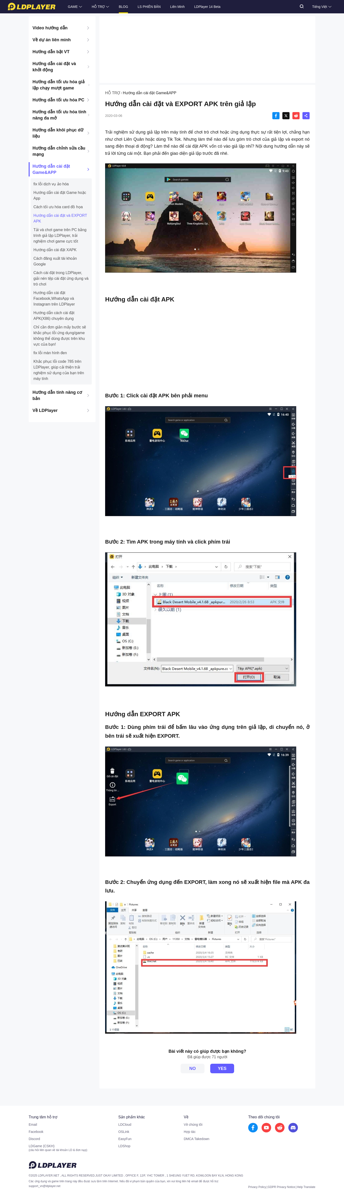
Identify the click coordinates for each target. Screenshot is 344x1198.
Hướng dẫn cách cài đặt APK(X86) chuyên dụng (54, 316)
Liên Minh (177, 7)
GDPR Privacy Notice (281, 1187)
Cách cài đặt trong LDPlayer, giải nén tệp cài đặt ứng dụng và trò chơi (60, 278)
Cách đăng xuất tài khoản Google (55, 261)
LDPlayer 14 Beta (207, 7)
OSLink (123, 1131)
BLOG (123, 7)
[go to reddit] (280, 1128)
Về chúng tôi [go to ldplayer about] (193, 1124)
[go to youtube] (266, 1128)
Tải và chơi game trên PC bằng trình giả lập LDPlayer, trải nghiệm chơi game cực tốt (59, 235)
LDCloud (124, 1124)
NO (192, 1068)
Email (33, 1124)
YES (222, 1068)
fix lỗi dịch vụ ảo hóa (51, 184)
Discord (34, 1139)
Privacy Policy (257, 1187)
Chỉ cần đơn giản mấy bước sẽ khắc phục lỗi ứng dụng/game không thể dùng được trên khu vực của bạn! (59, 335)
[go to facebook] (253, 1128)
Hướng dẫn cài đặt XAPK (54, 250)
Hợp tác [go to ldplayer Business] (189, 1131)
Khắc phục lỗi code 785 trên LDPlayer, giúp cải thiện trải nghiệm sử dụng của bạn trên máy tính (58, 370)
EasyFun (124, 1139)
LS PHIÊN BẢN (149, 7)
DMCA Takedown (196, 1139)
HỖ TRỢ (98, 7)
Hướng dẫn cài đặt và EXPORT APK (60, 218)
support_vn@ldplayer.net (44, 1186)
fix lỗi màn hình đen (50, 353)
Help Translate (306, 1187)
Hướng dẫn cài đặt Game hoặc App (59, 195)
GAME (73, 7)
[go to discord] (293, 1128)
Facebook (36, 1131)
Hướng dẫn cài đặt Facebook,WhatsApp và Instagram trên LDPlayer (54, 298)
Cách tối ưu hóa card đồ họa (58, 207)
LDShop (124, 1146)
